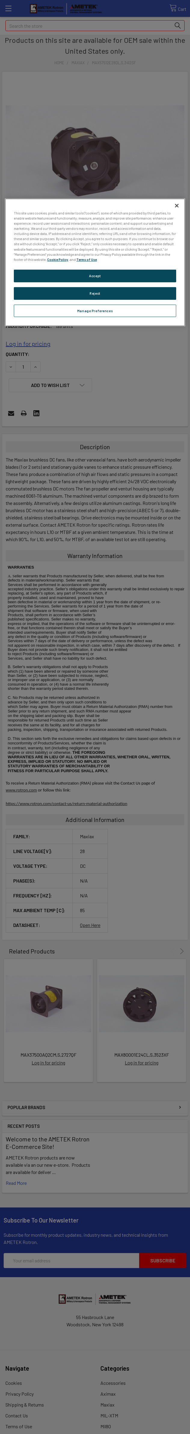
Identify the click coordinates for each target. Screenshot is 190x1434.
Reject (95, 293)
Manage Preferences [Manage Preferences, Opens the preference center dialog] (95, 310)
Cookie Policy (57, 259)
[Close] (176, 205)
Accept (95, 276)
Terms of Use (86, 259)
